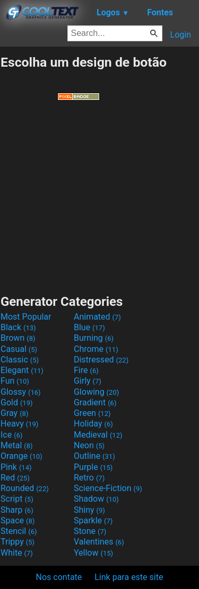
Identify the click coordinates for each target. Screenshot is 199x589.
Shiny (89, 510)
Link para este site (128, 577)
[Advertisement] (100, 197)
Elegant (22, 370)
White (17, 553)
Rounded (25, 488)
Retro (89, 478)
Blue (89, 327)
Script (17, 499)
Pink (16, 467)
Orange (21, 456)
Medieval (98, 435)
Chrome (96, 349)
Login (180, 35)
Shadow (96, 499)
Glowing (96, 392)
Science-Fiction (108, 488)
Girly (87, 381)
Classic (20, 360)
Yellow (93, 553)
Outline (94, 456)
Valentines (99, 542)
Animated (97, 317)
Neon (89, 445)
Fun (15, 381)
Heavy (19, 424)
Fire (86, 370)
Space (17, 520)
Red (15, 478)
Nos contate (59, 577)
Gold (17, 402)
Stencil (19, 531)
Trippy (17, 542)
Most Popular (26, 317)
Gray (14, 413)
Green (92, 413)
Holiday (93, 424)
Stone (90, 531)
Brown (18, 338)
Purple (93, 467)
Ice (11, 435)
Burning (94, 338)
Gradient (95, 402)
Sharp (17, 510)
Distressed (101, 360)
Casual (19, 349)
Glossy (21, 392)
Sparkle (93, 520)
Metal (17, 445)
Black (18, 327)
